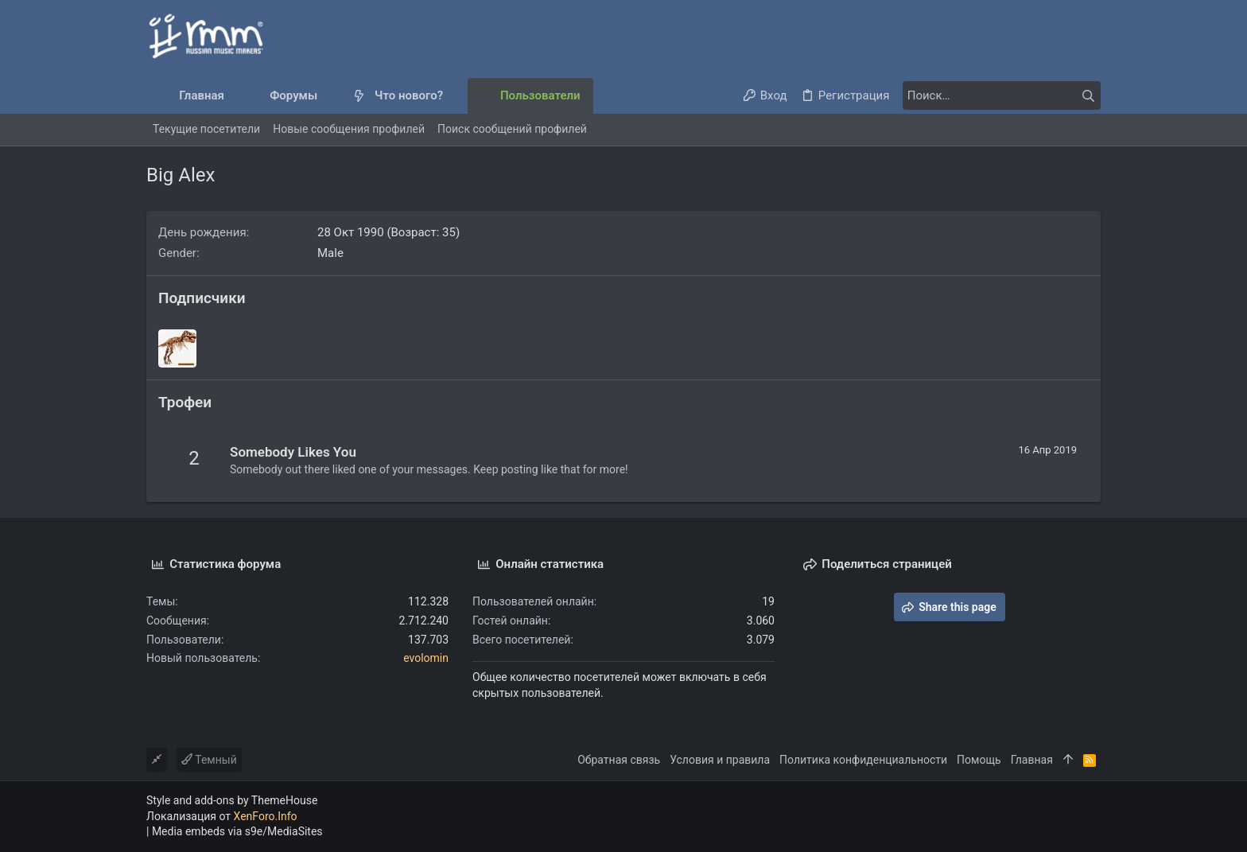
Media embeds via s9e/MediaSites (237, 831)
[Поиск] (1001, 95)
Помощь (979, 759)
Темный (209, 759)
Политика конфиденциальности (863, 759)
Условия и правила (720, 759)
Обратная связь (618, 759)
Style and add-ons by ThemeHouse (231, 800)
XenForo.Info (265, 816)
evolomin (426, 658)
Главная (1032, 759)
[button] (330, 96)
